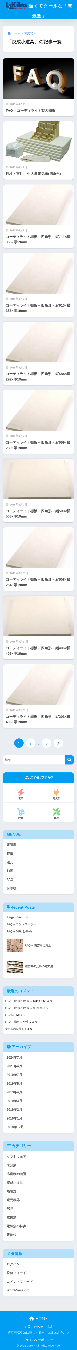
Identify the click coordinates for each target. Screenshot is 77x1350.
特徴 (10, 853)
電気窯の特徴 (16, 1226)
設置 (21, 813)
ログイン (13, 1264)
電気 (21, 794)
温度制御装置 (16, 1174)
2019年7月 (14, 1075)
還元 (10, 862)
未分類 (11, 1165)
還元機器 (13, 1200)
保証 (49, 1327)
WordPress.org (18, 1290)
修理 (56, 813)
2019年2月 (14, 1110)
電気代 (56, 794)
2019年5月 (14, 1084)
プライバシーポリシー (38, 1339)
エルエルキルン (58, 1332)
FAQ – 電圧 (12, 1021)
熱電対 (11, 1191)
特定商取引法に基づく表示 (26, 1332)
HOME (38, 1318)
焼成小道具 (15, 1182)
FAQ (10, 880)
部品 (10, 1209)
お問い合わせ (33, 1327)
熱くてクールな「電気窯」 (39, 9)
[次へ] (58, 743)
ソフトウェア (16, 1156)
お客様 (11, 888)
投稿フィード (16, 1273)
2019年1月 (14, 1118)
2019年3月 (14, 1101)
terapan (38, 1007)
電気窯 (11, 845)
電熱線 (11, 1235)
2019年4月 (14, 1092)
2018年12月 (15, 1127)
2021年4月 (14, 1066)
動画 (10, 871)
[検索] (69, 760)
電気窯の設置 (13, 1028)
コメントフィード (20, 1281)
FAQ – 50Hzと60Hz (17, 1000)
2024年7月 (14, 1057)
